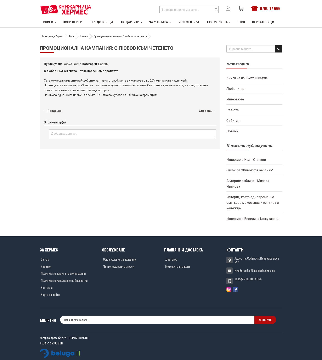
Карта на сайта (50, 294)
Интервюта (235, 99)
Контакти (46, 287)
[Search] (216, 9)
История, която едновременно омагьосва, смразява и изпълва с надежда (252, 202)
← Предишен (53, 110)
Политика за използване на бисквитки (64, 280)
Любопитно (235, 89)
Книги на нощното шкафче (247, 78)
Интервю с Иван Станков (246, 160)
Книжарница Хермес (52, 36)
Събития (232, 121)
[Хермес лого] (66, 9)
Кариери (46, 266)
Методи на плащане (177, 266)
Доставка (171, 259)
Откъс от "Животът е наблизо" (249, 170)
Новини (84, 36)
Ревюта (232, 110)
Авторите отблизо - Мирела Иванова (247, 183)
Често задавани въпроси (118, 266)
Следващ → (207, 110)
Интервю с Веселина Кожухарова (252, 219)
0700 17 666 (270, 8)
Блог (71, 36)
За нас (45, 259)
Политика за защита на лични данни (63, 273)
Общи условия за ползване (119, 259)
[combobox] (189, 9)
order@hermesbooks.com (259, 270)
